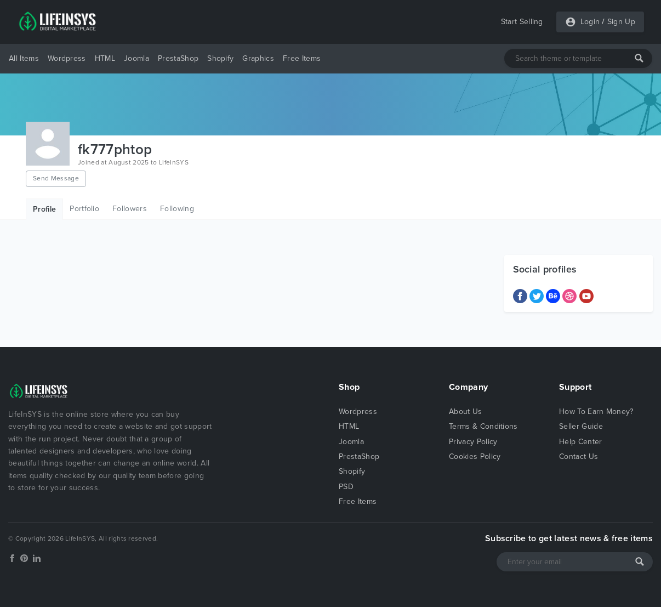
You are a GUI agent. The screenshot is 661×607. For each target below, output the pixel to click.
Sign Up (621, 21)
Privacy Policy (473, 441)
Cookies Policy (474, 456)
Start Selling (522, 21)
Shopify (220, 58)
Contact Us (578, 456)
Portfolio (84, 208)
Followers (129, 208)
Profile (44, 209)
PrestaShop (178, 58)
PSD (346, 486)
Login (590, 21)
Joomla (136, 58)
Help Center (580, 441)
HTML (105, 58)
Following (177, 208)
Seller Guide (581, 426)
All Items (24, 58)
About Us (465, 411)
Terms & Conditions (483, 426)
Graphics (258, 58)
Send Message (56, 178)
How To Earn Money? (596, 411)
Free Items (302, 58)
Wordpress (67, 58)
